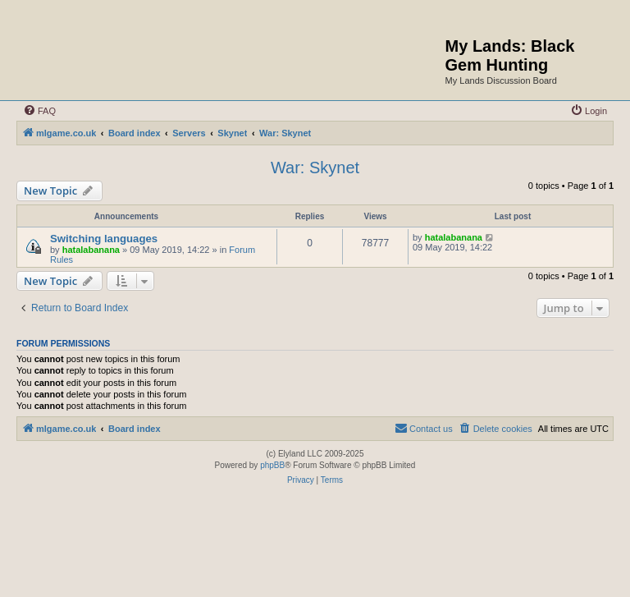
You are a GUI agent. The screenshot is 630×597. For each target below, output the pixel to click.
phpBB (272, 465)
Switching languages (104, 238)
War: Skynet (315, 167)
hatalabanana (91, 250)
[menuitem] (39, 111)
